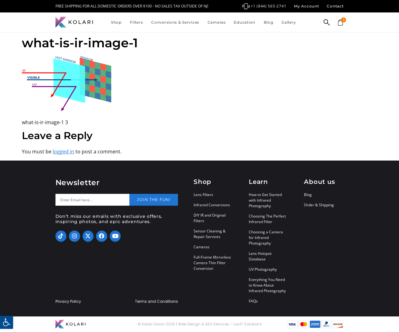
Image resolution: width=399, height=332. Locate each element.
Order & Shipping (319, 205)
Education (244, 22)
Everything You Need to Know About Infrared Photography (267, 285)
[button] (6, 322)
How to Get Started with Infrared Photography (265, 200)
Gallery (288, 22)
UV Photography (263, 269)
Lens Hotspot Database (260, 256)
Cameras (217, 22)
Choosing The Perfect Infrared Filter (267, 218)
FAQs (253, 301)
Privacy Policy (68, 301)
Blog (268, 22)
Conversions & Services (175, 22)
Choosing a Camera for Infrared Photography (266, 237)
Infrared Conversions (212, 205)
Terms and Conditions (156, 301)
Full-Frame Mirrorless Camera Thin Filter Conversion (212, 263)
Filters (136, 22)
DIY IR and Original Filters (210, 218)
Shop (116, 22)
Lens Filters (203, 194)
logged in (63, 151)
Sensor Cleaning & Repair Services (210, 233)
